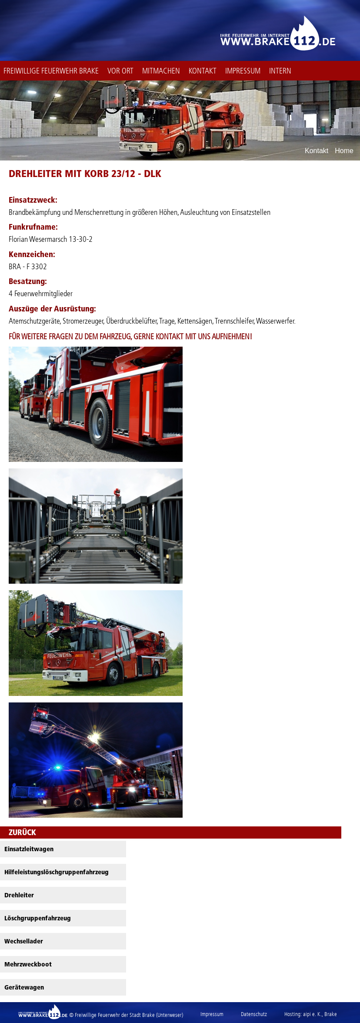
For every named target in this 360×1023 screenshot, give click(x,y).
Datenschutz (254, 1014)
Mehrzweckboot (28, 964)
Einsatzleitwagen (28, 849)
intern (280, 71)
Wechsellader (23, 941)
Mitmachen (161, 71)
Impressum (242, 71)
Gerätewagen (24, 987)
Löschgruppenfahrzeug (37, 918)
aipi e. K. (312, 1014)
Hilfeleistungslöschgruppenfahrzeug (56, 872)
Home (344, 150)
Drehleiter (19, 895)
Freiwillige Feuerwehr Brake (51, 71)
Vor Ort (120, 71)
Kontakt (203, 71)
